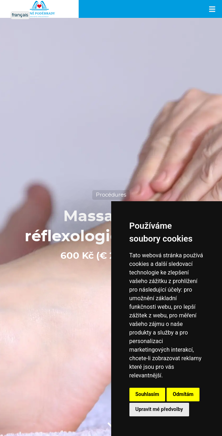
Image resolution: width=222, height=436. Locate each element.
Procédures (111, 195)
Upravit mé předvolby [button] (159, 409)
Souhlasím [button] (147, 394)
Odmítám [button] (183, 394)
